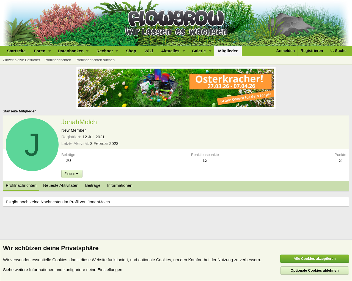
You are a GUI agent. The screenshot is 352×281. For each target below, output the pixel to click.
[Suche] (338, 51)
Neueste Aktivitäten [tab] (60, 185)
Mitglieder (228, 50)
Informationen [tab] (120, 185)
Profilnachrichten (58, 60)
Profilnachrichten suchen (95, 60)
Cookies (59, 259)
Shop (131, 50)
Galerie (199, 50)
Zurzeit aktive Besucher (21, 60)
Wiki (148, 50)
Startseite (16, 50)
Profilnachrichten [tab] (21, 185)
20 (68, 160)
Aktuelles (170, 50)
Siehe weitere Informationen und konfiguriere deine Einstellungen (62, 269)
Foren (39, 50)
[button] (50, 51)
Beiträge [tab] (93, 185)
